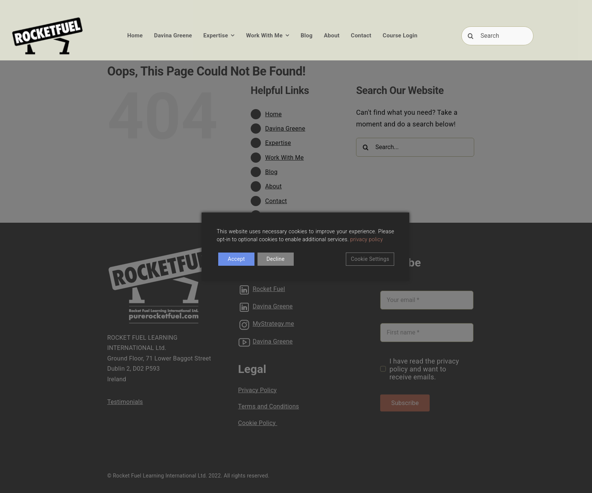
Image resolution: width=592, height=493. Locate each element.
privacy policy (366, 239)
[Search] (497, 35)
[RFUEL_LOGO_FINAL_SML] (47, 18)
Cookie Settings (370, 259)
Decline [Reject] (276, 259)
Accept (236, 259)
